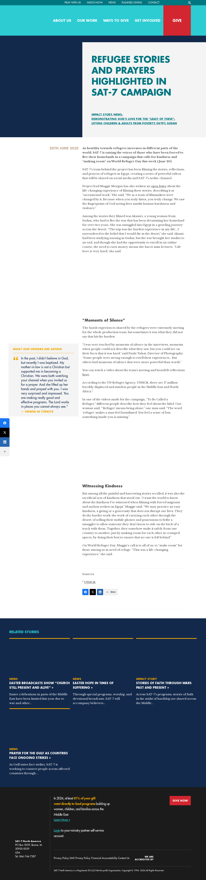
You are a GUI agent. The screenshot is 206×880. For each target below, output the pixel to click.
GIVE (177, 20)
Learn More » (62, 820)
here (85, 374)
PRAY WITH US (73, 2)
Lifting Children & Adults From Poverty (123, 123)
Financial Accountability (104, 858)
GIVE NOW (180, 800)
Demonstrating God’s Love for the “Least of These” (132, 119)
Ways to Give (116, 20)
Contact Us (123, 858)
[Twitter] (93, 592)
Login (57, 830)
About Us (62, 20)
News (112, 2)
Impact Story (101, 114)
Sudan (172, 123)
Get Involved (147, 20)
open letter (158, 186)
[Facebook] (85, 592)
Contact (153, 2)
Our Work (87, 20)
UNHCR (89, 582)
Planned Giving (132, 2)
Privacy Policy (61, 858)
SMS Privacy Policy (80, 858)
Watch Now (95, 2)
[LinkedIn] (100, 592)
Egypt (160, 123)
